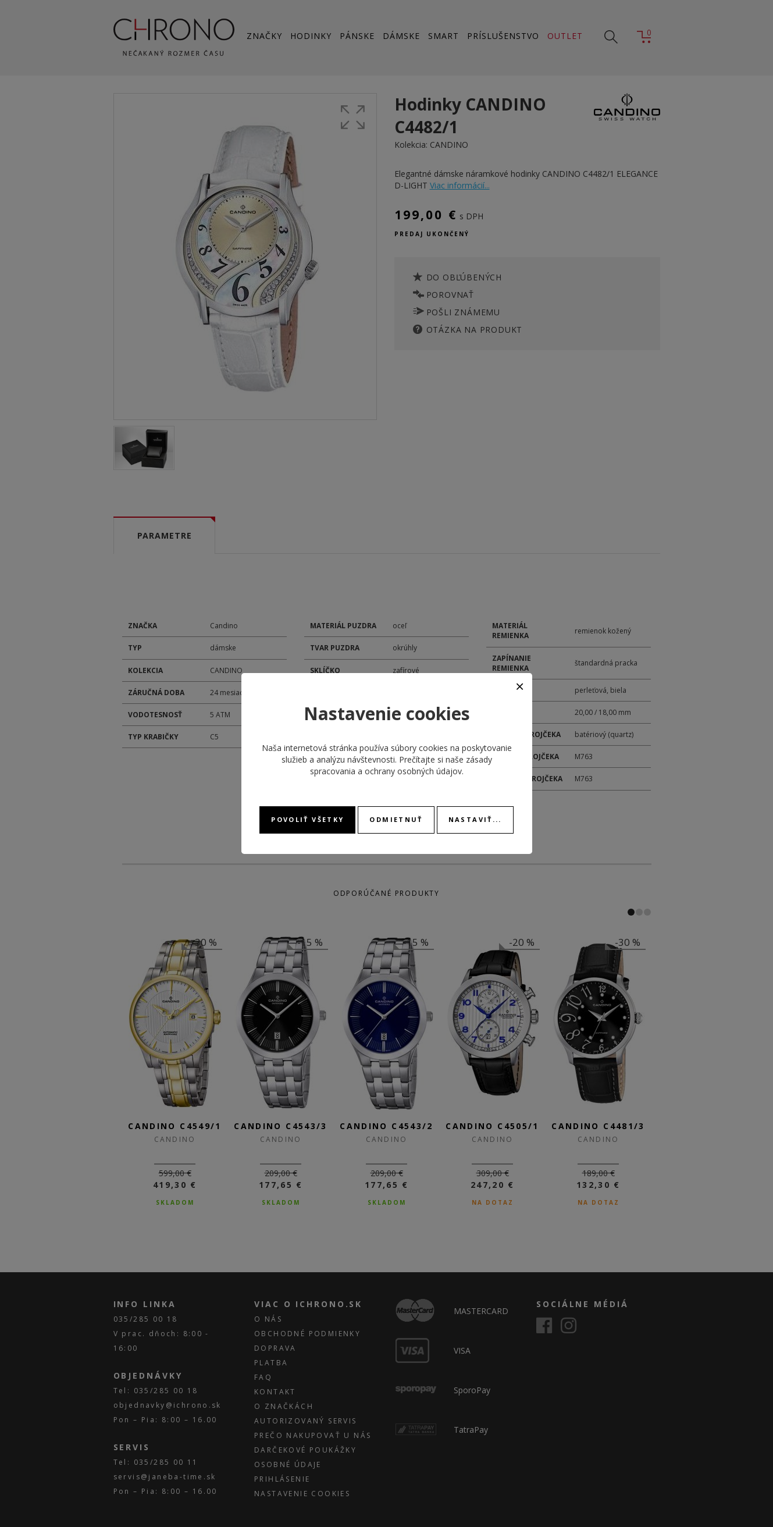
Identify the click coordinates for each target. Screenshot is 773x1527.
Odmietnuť (395, 819)
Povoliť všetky (307, 819)
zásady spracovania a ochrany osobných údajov (401, 765)
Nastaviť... (475, 819)
